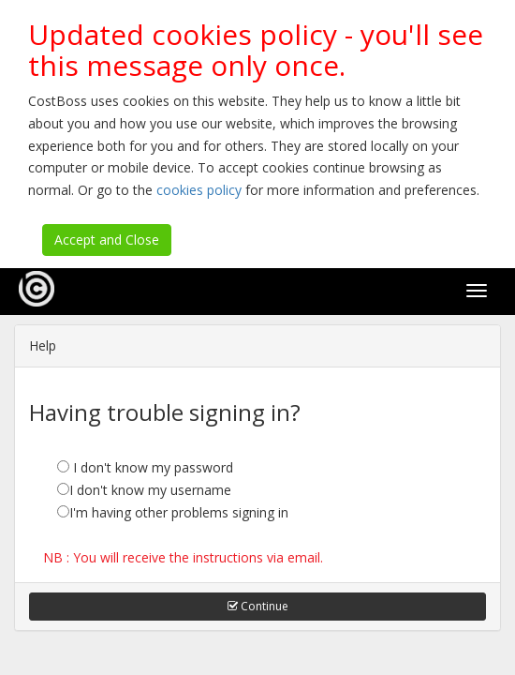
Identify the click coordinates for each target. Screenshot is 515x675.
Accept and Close (106, 239)
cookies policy (199, 190)
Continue (258, 606)
